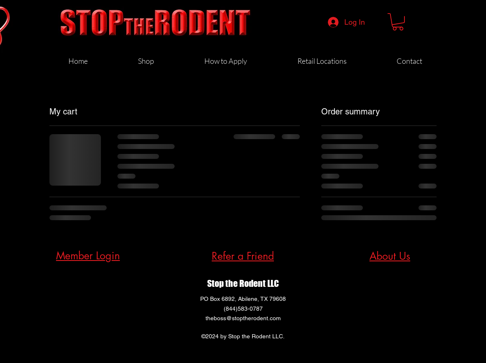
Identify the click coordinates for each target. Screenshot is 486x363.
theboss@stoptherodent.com (243, 318)
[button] (398, 21)
